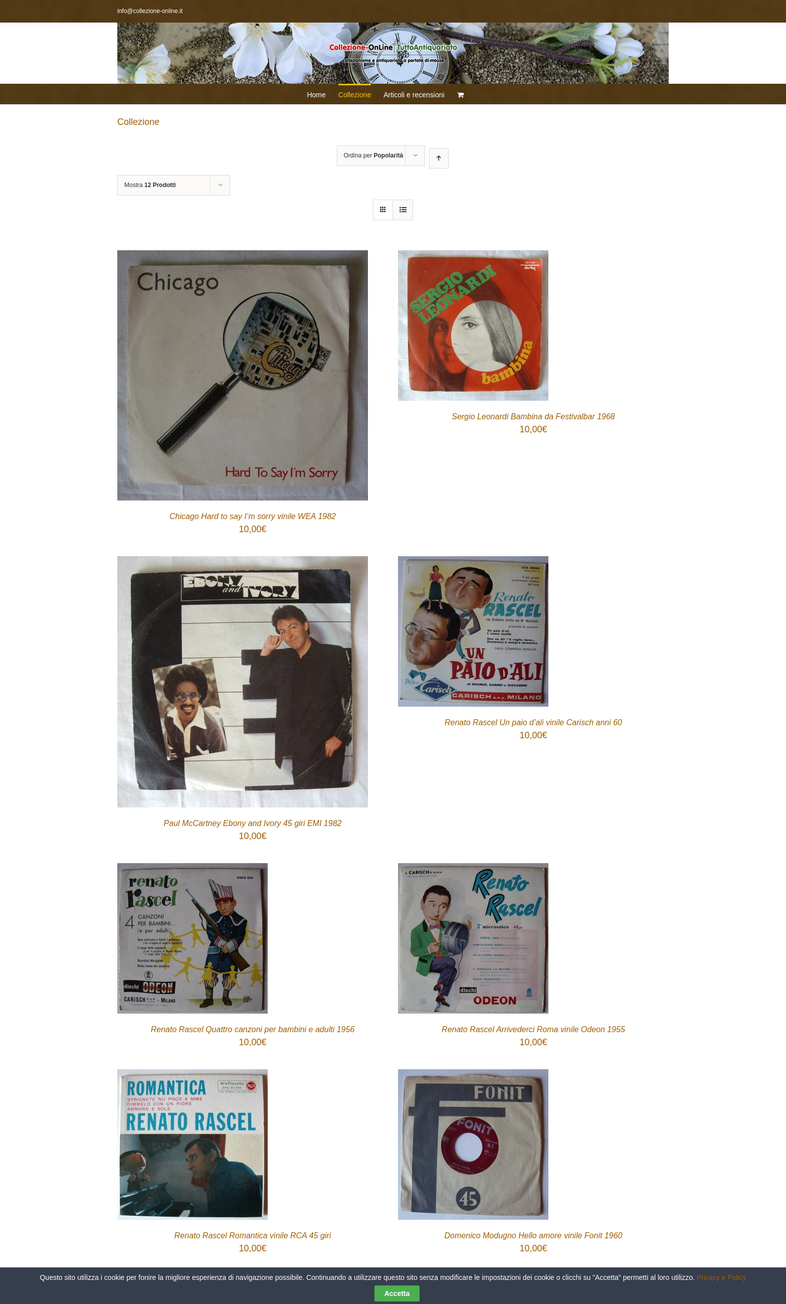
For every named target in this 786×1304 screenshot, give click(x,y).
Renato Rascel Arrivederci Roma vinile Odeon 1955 (533, 1029)
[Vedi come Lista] (403, 210)
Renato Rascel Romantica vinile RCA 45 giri (252, 1235)
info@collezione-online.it (149, 11)
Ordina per (374, 155)
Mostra (150, 185)
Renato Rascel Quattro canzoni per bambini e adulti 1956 (252, 1029)
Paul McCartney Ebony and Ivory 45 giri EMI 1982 (253, 823)
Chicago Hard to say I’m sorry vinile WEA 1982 (252, 516)
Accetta (397, 1293)
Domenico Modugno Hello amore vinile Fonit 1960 (534, 1235)
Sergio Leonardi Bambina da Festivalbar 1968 (533, 416)
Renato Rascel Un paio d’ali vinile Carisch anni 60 (533, 722)
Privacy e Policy (721, 1277)
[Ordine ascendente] (439, 158)
